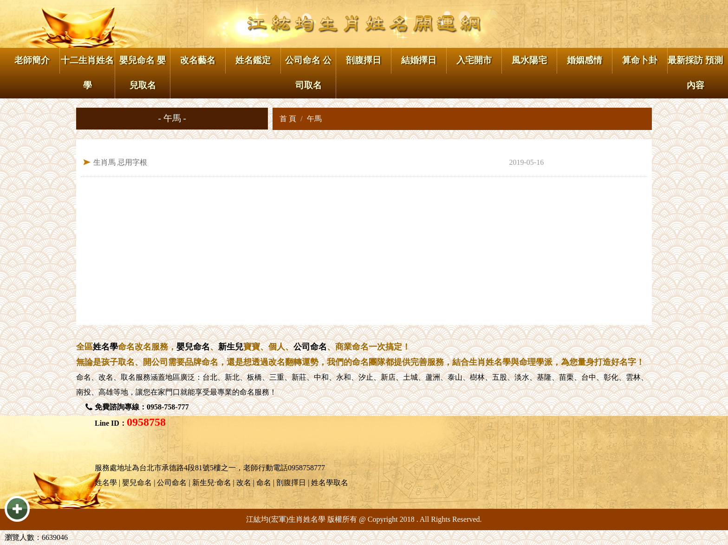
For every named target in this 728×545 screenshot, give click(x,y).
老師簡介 (32, 60)
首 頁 (288, 119)
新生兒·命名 (211, 483)
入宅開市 (474, 60)
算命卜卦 (639, 60)
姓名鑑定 (253, 60)
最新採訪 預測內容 (695, 72)
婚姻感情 (584, 60)
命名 (83, 377)
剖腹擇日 (363, 60)
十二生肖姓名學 (87, 72)
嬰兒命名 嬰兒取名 (142, 72)
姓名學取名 (329, 483)
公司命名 (310, 346)
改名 (105, 377)
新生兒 (230, 346)
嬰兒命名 (193, 346)
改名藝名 (197, 60)
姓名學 (105, 346)
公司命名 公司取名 (308, 72)
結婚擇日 (418, 60)
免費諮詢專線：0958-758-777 (142, 407)
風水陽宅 (529, 60)
